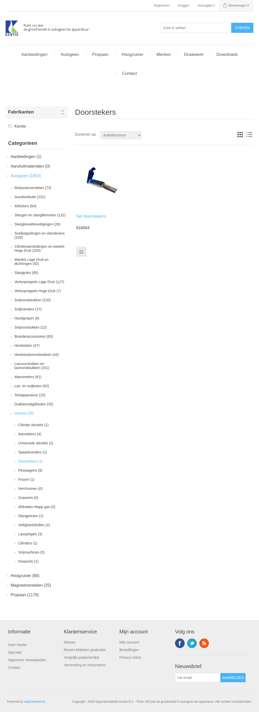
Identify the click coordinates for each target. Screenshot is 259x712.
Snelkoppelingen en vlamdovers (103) (39, 235)
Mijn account (129, 642)
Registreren (161, 5)
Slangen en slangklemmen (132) (40, 215)
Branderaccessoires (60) (33, 336)
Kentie (20, 126)
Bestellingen (129, 650)
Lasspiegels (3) (30, 534)
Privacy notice (130, 657)
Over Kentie (17, 645)
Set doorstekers (91, 216)
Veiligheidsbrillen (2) (34, 525)
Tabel (240, 134)
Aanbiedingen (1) (26, 156)
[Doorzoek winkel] (121, 135)
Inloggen (183, 5)
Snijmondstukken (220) (32, 300)
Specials (14, 652)
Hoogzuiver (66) (25, 575)
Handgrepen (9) (26, 318)
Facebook (180, 643)
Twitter (192, 643)
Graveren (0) (28, 498)
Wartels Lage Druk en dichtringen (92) (31, 262)
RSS (204, 643)
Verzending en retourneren (85, 665)
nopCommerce (34, 701)
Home (14, 96)
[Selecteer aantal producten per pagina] (196, 28)
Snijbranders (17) (27, 309)
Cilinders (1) (27, 543)
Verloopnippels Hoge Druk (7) (37, 291)
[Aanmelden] (198, 677)
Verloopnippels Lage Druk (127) (39, 282)
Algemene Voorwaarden (27, 660)
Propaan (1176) (25, 595)
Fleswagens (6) (30, 470)
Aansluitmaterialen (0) (30, 166)
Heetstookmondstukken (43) (36, 355)
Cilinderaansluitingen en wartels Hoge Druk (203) (39, 248)
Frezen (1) (26, 479)
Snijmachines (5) (31, 552)
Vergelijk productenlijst (81, 657)
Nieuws (69, 642)
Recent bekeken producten (85, 650)
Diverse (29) (24, 413)
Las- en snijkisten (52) (31, 386)
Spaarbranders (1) (32, 452)
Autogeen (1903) (26, 176)
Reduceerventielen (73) (32, 188)
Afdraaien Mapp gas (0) (36, 507)
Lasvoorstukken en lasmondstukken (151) (31, 366)
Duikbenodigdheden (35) (33, 404)
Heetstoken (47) (27, 345)
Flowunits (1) (28, 561)
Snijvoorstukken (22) (30, 327)
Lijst (249, 134)
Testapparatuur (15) (29, 395)
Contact (14, 667)
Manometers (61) (27, 377)
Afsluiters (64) (25, 206)
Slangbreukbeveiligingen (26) (37, 224)
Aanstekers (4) (29, 434)
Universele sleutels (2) (35, 443)
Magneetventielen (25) (31, 585)
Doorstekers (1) (30, 461)
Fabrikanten (21, 111)
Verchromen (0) (30, 489)
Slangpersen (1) (31, 516)
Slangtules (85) (26, 273)
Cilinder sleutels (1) (33, 425)
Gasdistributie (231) (29, 197)
